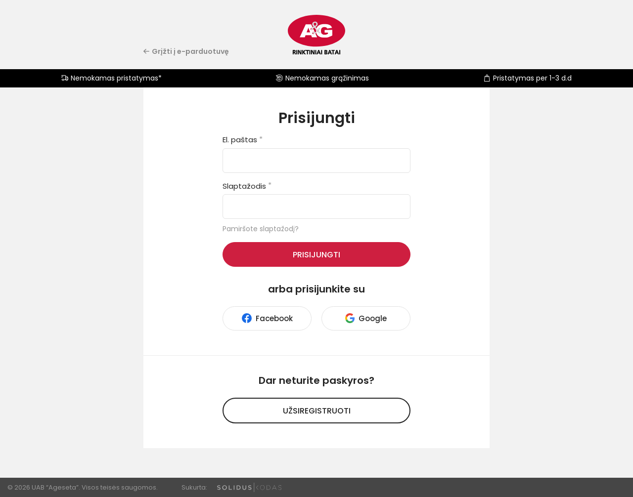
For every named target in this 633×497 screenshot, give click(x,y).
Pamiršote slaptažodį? (261, 229)
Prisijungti (316, 254)
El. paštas (243, 139)
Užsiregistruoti (317, 410)
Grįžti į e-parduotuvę (186, 51)
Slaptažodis (247, 186)
